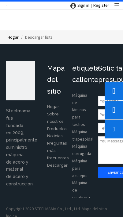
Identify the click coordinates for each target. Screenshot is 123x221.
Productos (56, 128)
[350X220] (20, 80)
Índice (11, 216)
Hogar (53, 106)
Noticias (54, 136)
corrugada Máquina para (81, 161)
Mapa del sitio (94, 208)
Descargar (57, 165)
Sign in (83, 5)
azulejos (80, 175)
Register (101, 5)
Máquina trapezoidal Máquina (82, 139)
